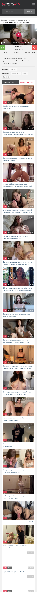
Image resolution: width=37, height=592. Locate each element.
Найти (29, 11)
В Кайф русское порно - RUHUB (18, 582)
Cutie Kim (13, 69)
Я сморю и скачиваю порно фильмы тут (18, 584)
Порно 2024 (16, 73)
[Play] (2, 43)
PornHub (6, 77)
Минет (25, 73)
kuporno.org (13, 565)
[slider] (8, 43)
